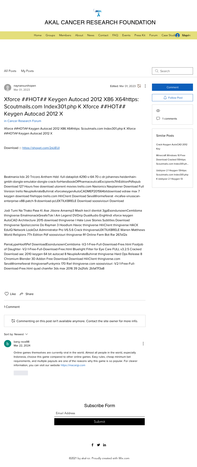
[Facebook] (92, 445)
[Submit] (99, 421)
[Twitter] (98, 445)
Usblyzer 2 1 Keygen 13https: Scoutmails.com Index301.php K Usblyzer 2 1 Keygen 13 (172, 174)
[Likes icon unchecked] (6, 293)
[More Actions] (143, 86)
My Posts (27, 71)
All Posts (10, 71)
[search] (172, 71)
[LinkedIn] (105, 445)
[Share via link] (26, 293)
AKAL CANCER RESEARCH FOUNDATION (100, 22)
